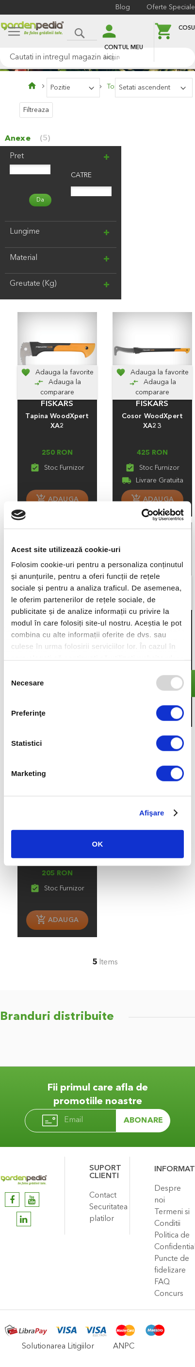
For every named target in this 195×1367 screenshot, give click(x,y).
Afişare (151, 813)
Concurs (168, 1294)
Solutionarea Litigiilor (58, 1346)
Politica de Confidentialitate (172, 1241)
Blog (122, 7)
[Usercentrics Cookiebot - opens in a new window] (141, 515)
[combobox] (97, 57)
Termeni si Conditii (172, 1218)
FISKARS (57, 404)
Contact (102, 1196)
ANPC (123, 1346)
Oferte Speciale (170, 7)
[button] (57, 372)
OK (97, 843)
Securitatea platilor (107, 1213)
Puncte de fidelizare (171, 1265)
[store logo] (32, 32)
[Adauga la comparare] (57, 387)
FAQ (162, 1282)
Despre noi (167, 1194)
